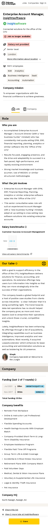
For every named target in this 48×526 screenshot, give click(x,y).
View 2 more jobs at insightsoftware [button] (20, 514)
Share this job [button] (10, 510)
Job (15, 109)
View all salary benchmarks (15, 254)
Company (30, 109)
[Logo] (9, 3)
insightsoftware (14, 18)
